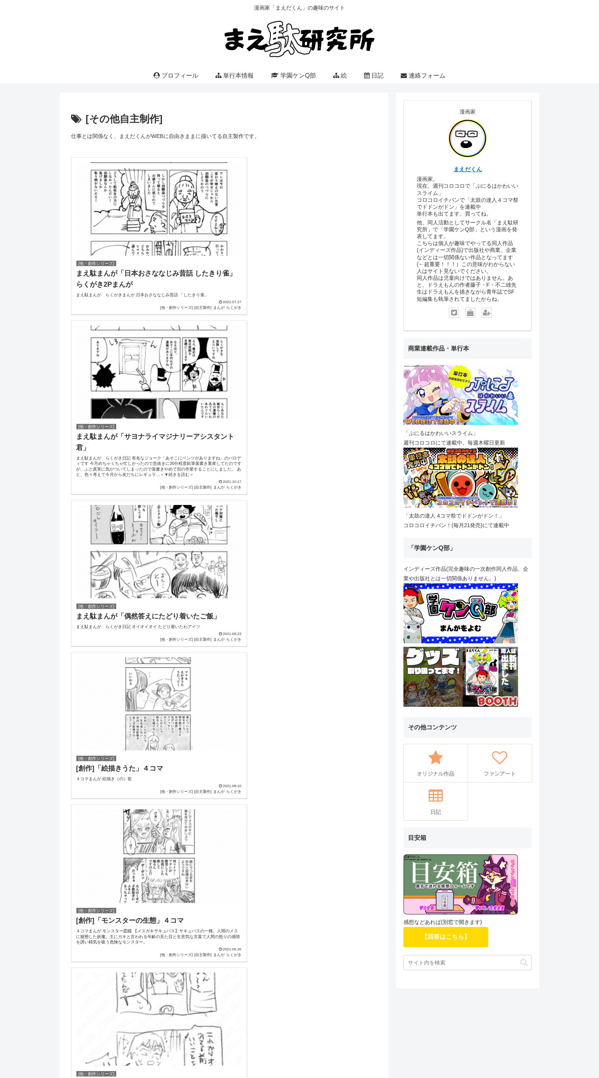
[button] (524, 962)
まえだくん (467, 169)
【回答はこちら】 (445, 937)
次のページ (224, 643)
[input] (467, 962)
